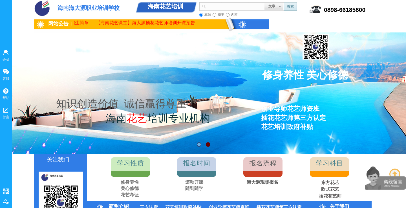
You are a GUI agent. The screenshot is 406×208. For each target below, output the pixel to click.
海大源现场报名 (262, 182)
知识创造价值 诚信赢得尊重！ (126, 104)
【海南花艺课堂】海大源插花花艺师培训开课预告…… (151, 22)
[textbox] (235, 6)
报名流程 (263, 163)
